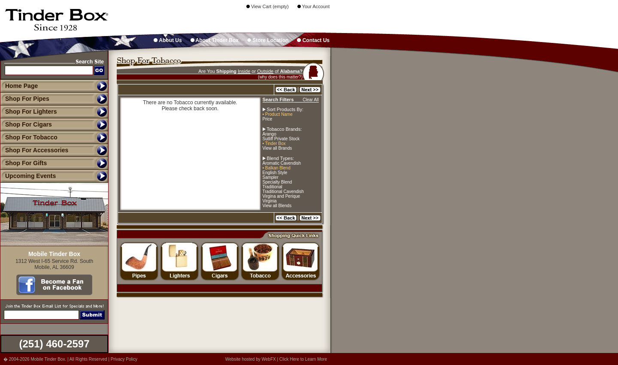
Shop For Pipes (24, 98)
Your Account (313, 6)
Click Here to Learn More (303, 359)
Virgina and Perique (281, 196)
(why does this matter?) (280, 77)
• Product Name (278, 114)
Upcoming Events (28, 175)
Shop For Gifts (23, 163)
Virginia (270, 201)
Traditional (272, 186)
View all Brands (277, 148)
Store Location (267, 40)
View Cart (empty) (267, 6)
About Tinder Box (215, 40)
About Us (168, 40)
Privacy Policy (124, 359)
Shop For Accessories (34, 150)
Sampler (271, 177)
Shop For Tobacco (29, 137)
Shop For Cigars (26, 124)
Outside (265, 71)
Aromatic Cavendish (282, 163)
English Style (275, 172)
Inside (244, 71)
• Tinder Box (274, 143)
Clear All (310, 99)
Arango (269, 134)
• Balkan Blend (277, 168)
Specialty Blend (277, 182)
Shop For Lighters (28, 111)
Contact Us (313, 40)
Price (268, 119)
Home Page (21, 85)
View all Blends (277, 205)
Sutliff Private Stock (281, 138)
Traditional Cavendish (283, 191)
